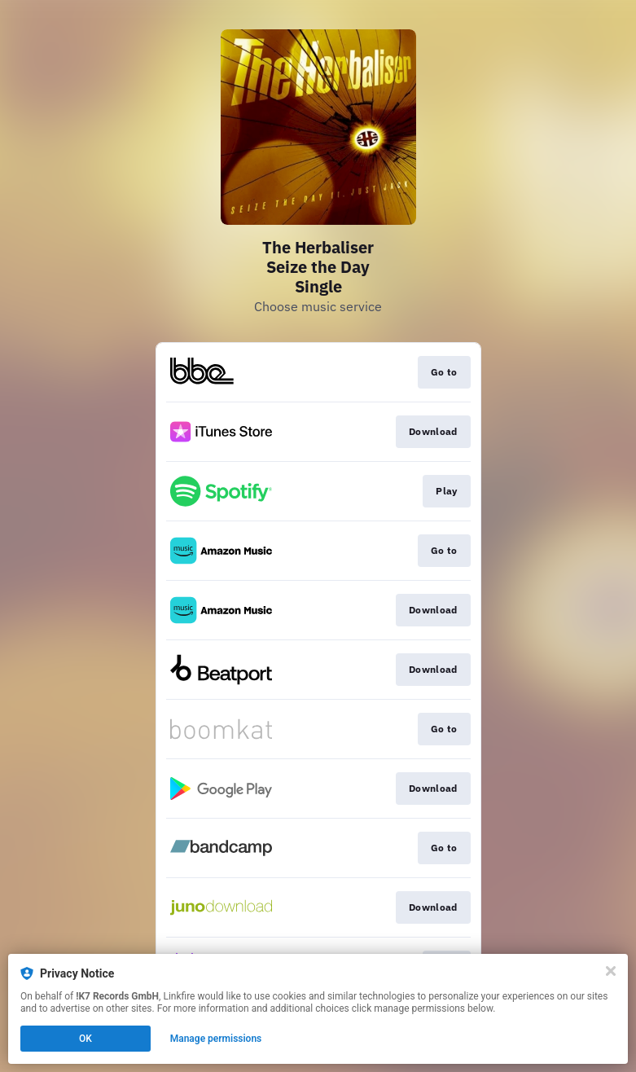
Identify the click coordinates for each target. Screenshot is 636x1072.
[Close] (611, 971)
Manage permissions (216, 1038)
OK (85, 1038)
